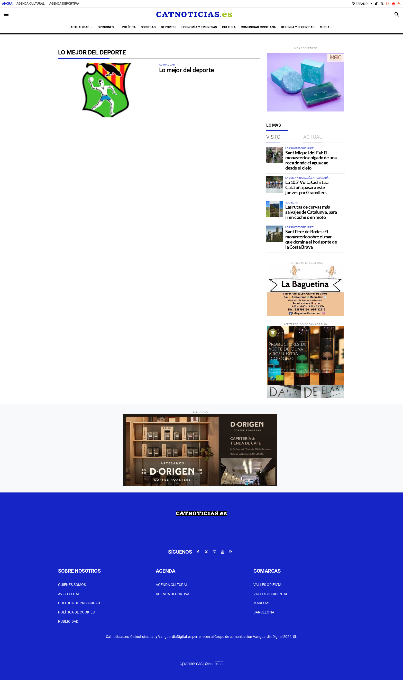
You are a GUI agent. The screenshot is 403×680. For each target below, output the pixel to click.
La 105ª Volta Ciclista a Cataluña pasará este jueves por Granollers (306, 187)
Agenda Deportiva (64, 3)
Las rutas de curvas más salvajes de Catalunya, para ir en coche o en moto (311, 212)
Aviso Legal (69, 594)
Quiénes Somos (72, 585)
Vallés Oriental (268, 585)
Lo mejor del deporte (186, 69)
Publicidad (68, 621)
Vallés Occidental (270, 594)
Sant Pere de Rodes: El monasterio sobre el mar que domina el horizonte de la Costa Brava (311, 239)
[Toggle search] (397, 14)
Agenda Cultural (30, 3)
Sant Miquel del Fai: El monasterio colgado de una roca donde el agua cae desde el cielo (311, 160)
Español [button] (361, 3)
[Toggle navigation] (6, 14)
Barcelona (263, 612)
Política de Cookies (76, 612)
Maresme (261, 603)
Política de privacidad (79, 603)
